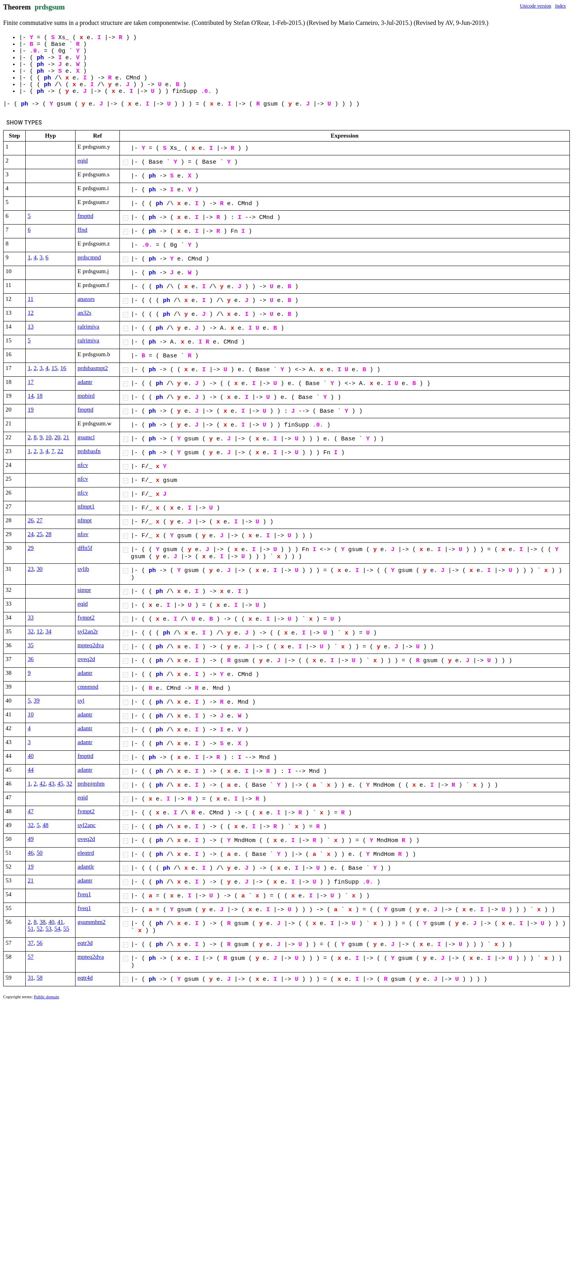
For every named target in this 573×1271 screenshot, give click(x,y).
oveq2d (86, 659)
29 (31, 548)
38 (42, 922)
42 (42, 783)
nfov (83, 534)
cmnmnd (88, 687)
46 (31, 853)
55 (66, 928)
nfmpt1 (86, 506)
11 (30, 299)
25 (40, 534)
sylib (83, 569)
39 (37, 700)
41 (60, 922)
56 (40, 943)
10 (48, 437)
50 (40, 853)
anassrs (86, 299)
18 (40, 396)
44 (31, 770)
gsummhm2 (92, 922)
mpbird (86, 396)
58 (40, 977)
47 (31, 811)
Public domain (46, 996)
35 (31, 645)
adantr (85, 382)
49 (31, 839)
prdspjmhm (91, 783)
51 (31, 928)
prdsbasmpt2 (93, 368)
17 (31, 382)
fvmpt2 (86, 617)
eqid (83, 160)
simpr (84, 590)
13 (31, 326)
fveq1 (84, 894)
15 (54, 368)
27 (40, 520)
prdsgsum (50, 7)
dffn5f (85, 548)
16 (63, 368)
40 (31, 756)
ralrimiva (88, 326)
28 (48, 534)
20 (58, 437)
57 (31, 957)
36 (31, 659)
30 (40, 569)
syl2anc (87, 825)
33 (31, 617)
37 (31, 943)
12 (31, 313)
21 (66, 437)
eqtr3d (85, 943)
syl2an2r (88, 631)
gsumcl (86, 437)
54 (58, 928)
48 (46, 825)
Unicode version (535, 6)
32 (31, 631)
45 (60, 783)
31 (31, 977)
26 (31, 520)
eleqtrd (86, 853)
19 (31, 409)
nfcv (83, 465)
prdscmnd (89, 257)
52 (40, 928)
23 (31, 569)
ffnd (82, 230)
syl (81, 700)
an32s (84, 313)
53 (48, 928)
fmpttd (85, 216)
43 (52, 783)
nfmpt (85, 520)
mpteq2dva (91, 645)
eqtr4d (85, 977)
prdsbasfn (89, 451)
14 (31, 396)
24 (31, 534)
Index (560, 6)
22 (60, 451)
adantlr (86, 866)
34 (48, 631)
